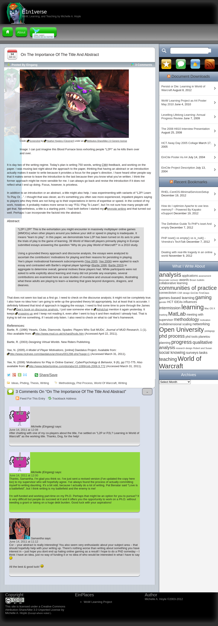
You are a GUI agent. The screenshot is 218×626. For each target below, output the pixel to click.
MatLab (177, 314)
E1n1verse (34, 12)
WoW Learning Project (98, 602)
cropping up (25, 313)
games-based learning (176, 298)
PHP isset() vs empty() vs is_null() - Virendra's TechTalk (183, 239)
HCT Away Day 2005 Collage (179, 143)
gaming (203, 297)
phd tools (192, 336)
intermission (170, 308)
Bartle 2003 (115, 265)
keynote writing (116, 208)
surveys (192, 353)
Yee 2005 (91, 261)
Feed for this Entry (32, 398)
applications (190, 275)
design (186, 293)
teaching (168, 359)
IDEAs (178, 302)
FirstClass (204, 293)
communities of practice (188, 288)
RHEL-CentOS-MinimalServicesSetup (185, 192)
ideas (14, 383)
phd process (84, 383)
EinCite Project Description (178, 167)
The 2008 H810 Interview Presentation (185, 128)
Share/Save (48, 375)
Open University (181, 329)
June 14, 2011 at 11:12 (23, 541)
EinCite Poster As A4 (174, 157)
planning (164, 342)
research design (184, 348)
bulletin (200, 280)
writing (44, 383)
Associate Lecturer (168, 280)
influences (190, 302)
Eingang (31, 64)
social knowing (172, 352)
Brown (193, 280)
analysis (170, 274)
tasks (203, 353)
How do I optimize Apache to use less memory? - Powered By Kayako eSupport (184, 209)
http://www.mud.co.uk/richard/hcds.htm (59, 333)
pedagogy (209, 331)
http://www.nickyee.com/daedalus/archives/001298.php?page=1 (50, 354)
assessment (205, 276)
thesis (34, 383)
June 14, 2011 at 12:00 (23, 475)
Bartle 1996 (99, 265)
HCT (170, 302)
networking (201, 324)
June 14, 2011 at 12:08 (23, 429)
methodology (67, 383)
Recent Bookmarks (190, 182)
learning (192, 307)
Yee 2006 (105, 261)
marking (163, 314)
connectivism (168, 292)
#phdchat (102, 309)
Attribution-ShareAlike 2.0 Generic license (107, 141)
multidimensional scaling (175, 324)
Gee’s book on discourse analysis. (37, 309)
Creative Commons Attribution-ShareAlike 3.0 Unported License (35, 608)
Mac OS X (209, 308)
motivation (205, 320)
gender (162, 302)
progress (181, 342)
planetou (204, 336)
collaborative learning (173, 283)
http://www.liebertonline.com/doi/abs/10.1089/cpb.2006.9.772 (67, 366)
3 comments (143, 64)
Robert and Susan (202, 348)
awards (184, 280)
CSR (179, 293)
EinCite (194, 293)
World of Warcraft (105, 383)
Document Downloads (190, 76)
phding (24, 383)
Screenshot (35, 141)
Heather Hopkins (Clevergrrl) (60, 141)
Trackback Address (64, 398)
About (21, 32)
